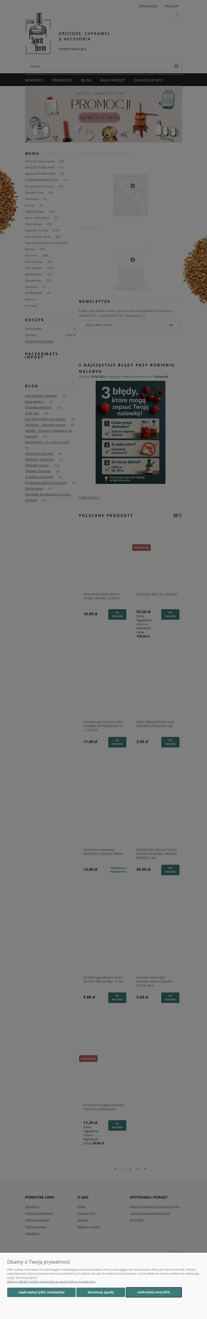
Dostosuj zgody (101, 1292)
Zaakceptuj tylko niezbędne (41, 1292)
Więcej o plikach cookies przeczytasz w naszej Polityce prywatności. (51, 1282)
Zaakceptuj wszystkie (154, 1292)
